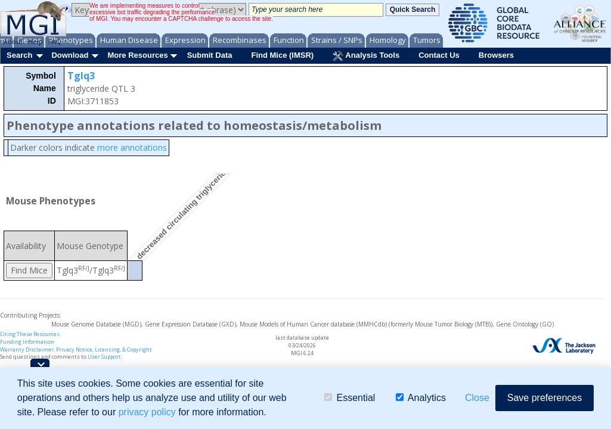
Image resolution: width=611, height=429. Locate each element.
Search (19, 55)
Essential (349, 398)
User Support (104, 356)
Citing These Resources (30, 334)
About (13, 41)
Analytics (421, 398)
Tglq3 (81, 75)
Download (69, 55)
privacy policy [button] (147, 412)
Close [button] (477, 398)
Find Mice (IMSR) (282, 55)
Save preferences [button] (544, 398)
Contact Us (439, 55)
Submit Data (209, 55)
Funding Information (27, 342)
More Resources (137, 55)
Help (35, 41)
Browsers (496, 55)
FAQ (54, 41)
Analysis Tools (366, 56)
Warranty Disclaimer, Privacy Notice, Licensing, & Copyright (76, 349)
